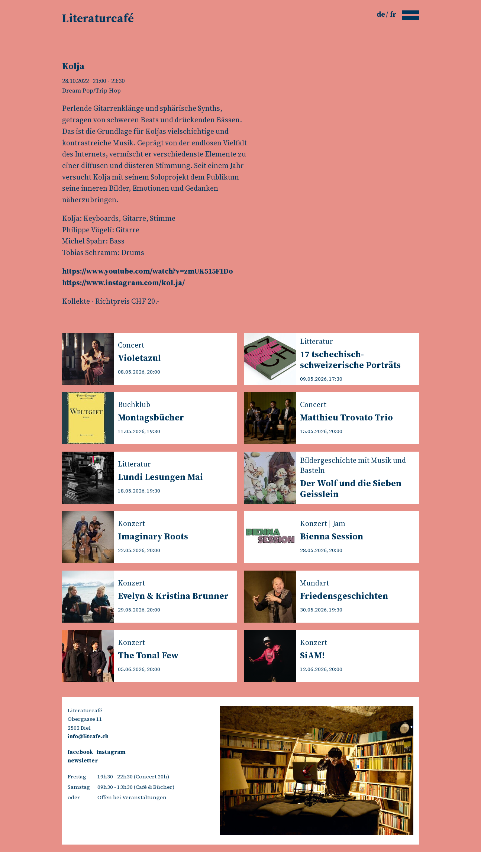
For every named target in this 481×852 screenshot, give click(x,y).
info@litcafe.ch (88, 736)
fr (393, 14)
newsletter (83, 760)
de (382, 14)
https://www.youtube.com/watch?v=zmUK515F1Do (147, 271)
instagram (111, 752)
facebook (80, 752)
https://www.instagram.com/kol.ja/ (123, 282)
